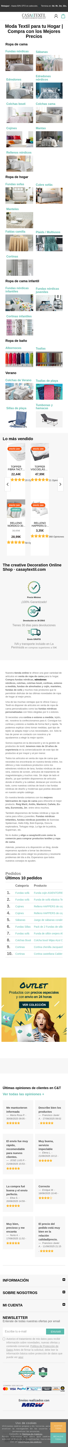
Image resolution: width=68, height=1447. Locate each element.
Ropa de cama (16, 44)
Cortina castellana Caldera (49, 953)
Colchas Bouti (23, 940)
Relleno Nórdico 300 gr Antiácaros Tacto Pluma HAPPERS (16, 524)
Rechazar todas (58, 1437)
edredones (40, 679)
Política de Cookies (32, 1434)
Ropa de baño (16, 341)
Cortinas (20, 947)
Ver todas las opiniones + (23, 1094)
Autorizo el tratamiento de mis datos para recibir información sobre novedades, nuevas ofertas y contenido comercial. (32, 1348)
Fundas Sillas (23, 926)
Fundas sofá (22, 892)
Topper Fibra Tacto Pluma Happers (16, 468)
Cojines (19, 906)
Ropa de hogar (16, 177)
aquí (20, 1357)
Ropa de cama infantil (22, 281)
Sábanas (20, 919)
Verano (10, 373)
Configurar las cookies (30, 1442)
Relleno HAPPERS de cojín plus (40, 524)
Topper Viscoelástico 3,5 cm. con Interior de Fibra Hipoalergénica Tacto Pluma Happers (40, 468)
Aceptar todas (58, 1427)
